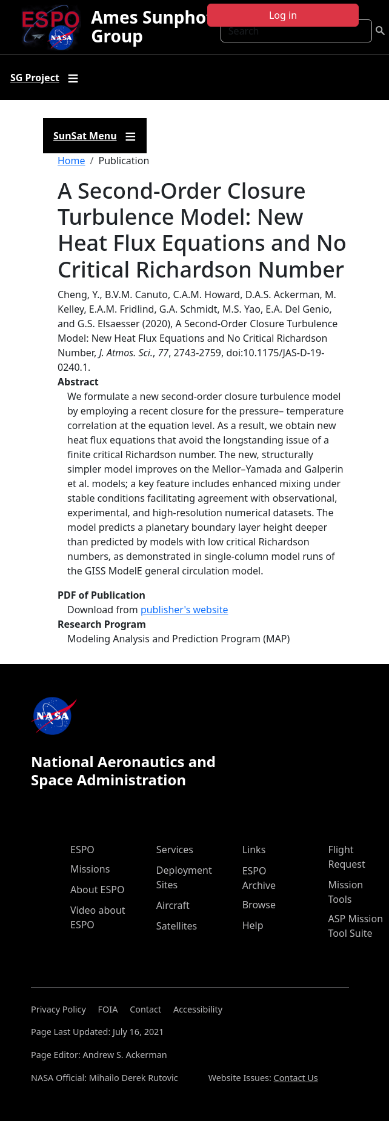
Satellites (176, 926)
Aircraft (173, 905)
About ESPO (97, 889)
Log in (283, 15)
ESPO (82, 849)
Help (253, 925)
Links (254, 849)
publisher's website (184, 609)
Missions (90, 869)
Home (71, 160)
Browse (259, 904)
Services (174, 849)
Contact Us (296, 1077)
